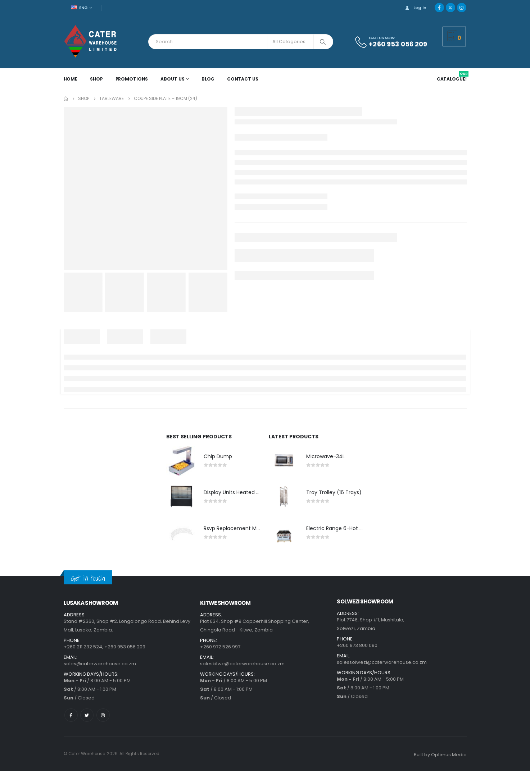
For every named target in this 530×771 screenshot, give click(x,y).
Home (71, 79)
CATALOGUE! (452, 79)
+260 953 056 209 (124, 646)
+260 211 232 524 (83, 646)
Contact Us (242, 79)
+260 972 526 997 (220, 646)
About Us (172, 79)
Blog (207, 79)
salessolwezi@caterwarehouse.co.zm (382, 662)
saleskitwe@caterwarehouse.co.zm (242, 663)
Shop (96, 79)
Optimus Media (449, 754)
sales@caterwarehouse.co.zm (100, 663)
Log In (415, 7)
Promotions (131, 79)
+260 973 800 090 (357, 645)
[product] (181, 461)
